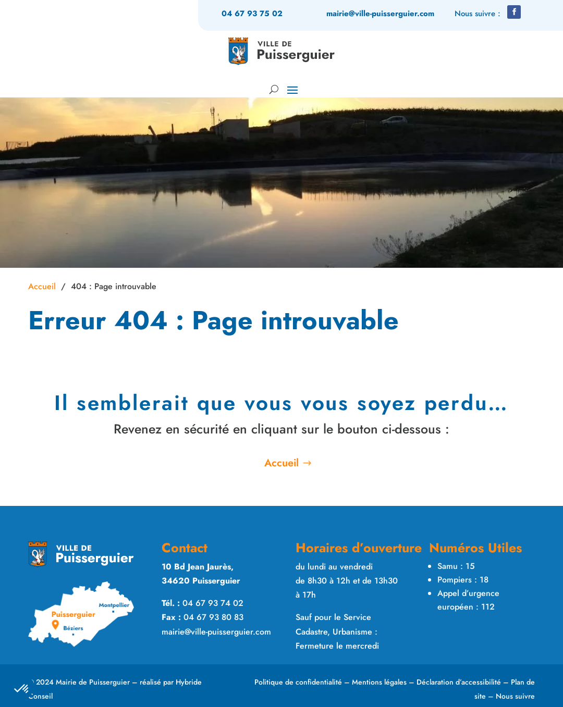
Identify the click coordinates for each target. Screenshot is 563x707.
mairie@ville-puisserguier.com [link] (380, 13)
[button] (514, 12)
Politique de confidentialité (298, 682)
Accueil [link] (42, 286)
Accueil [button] (281, 462)
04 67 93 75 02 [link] (252, 13)
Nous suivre (515, 696)
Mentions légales (379, 682)
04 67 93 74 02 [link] (212, 603)
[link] (281, 51)
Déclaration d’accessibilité (459, 682)
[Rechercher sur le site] (273, 89)
